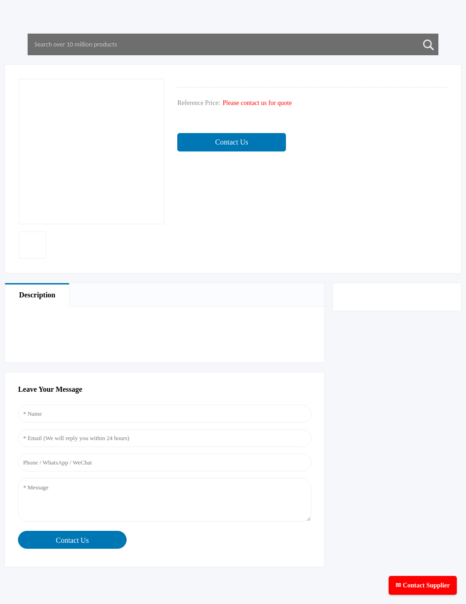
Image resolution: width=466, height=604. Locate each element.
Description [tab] (37, 295)
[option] (32, 245)
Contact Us (231, 142)
